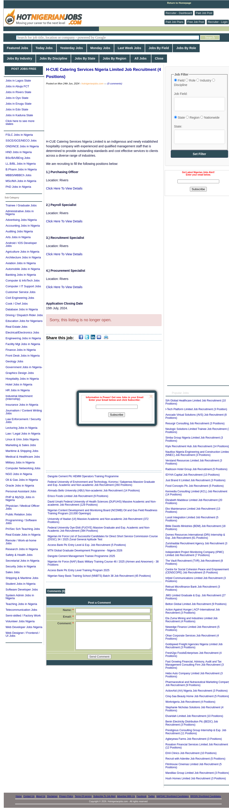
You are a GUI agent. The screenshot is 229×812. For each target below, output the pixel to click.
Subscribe (116, 414)
